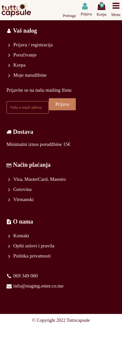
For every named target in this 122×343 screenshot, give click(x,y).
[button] (86, 9)
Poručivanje (25, 54)
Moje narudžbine (30, 75)
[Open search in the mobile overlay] (70, 6)
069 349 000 (25, 275)
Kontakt (21, 235)
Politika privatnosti (32, 255)
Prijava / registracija (33, 44)
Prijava (62, 104)
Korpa (19, 65)
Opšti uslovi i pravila (33, 245)
